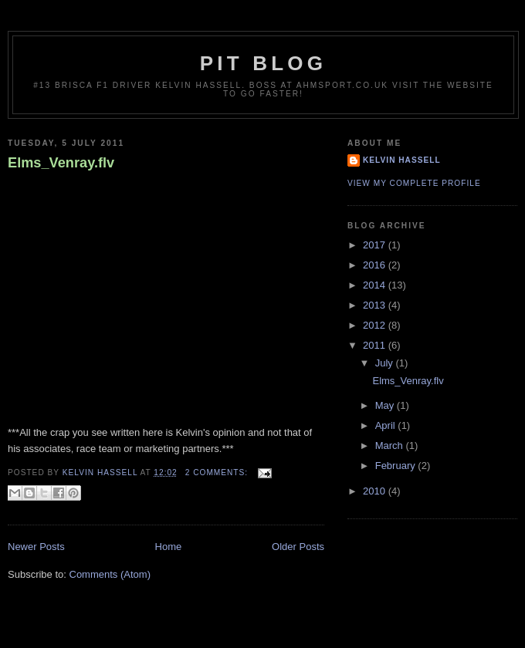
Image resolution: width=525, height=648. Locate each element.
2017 (375, 245)
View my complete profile (414, 183)
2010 (375, 491)
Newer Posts (36, 546)
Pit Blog (263, 63)
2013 (375, 305)
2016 (375, 265)
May (386, 405)
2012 (375, 325)
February (396, 465)
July (385, 363)
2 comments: (218, 472)
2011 (375, 345)
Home (168, 546)
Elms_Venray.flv (61, 162)
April (386, 425)
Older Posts (298, 546)
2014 (375, 285)
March (390, 445)
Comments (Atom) (110, 574)
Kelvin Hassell (402, 160)
